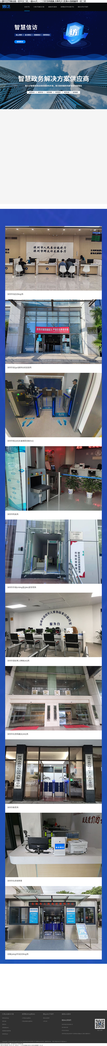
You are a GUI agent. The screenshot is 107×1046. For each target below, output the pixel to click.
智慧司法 (4, 1024)
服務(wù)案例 (66, 1014)
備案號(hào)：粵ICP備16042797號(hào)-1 (56, 1041)
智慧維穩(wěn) (5, 1027)
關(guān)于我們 (48, 1014)
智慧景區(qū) (5, 1034)
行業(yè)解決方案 (8, 1014)
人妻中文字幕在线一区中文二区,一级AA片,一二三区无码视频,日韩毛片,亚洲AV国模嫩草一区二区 (43, 1)
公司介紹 (45, 1021)
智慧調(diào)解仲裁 (6, 1030)
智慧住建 (4, 1021)
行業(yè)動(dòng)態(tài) (27, 1021)
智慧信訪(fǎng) (5, 1018)
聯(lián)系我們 (46, 1018)
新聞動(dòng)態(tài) (28, 1014)
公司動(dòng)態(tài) (26, 1018)
